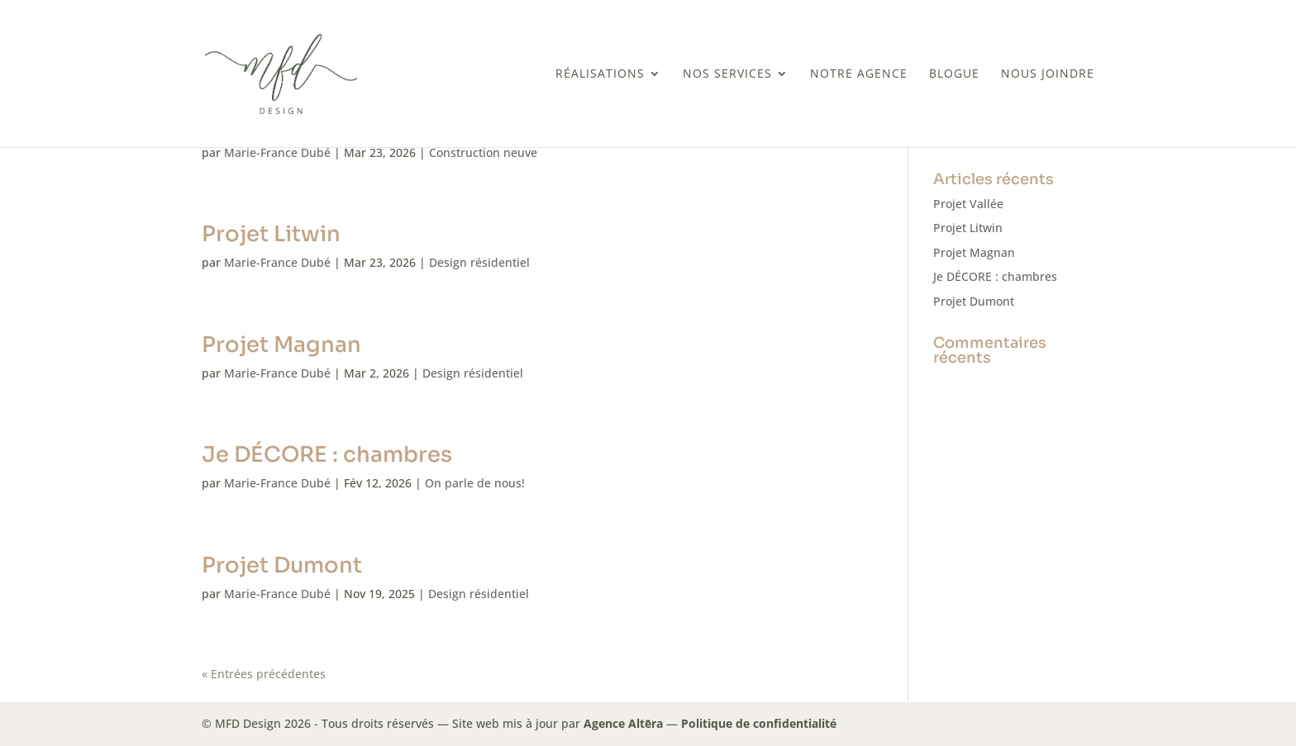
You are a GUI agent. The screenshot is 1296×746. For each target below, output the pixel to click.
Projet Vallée (968, 203)
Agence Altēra (623, 723)
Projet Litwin (271, 234)
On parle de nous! (475, 483)
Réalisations (600, 74)
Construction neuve (483, 152)
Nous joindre (1047, 74)
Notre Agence (859, 74)
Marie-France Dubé (277, 152)
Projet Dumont (282, 565)
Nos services (727, 74)
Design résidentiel (479, 262)
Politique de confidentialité (758, 723)
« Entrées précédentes (264, 674)
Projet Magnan (281, 345)
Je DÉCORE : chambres (327, 454)
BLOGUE (954, 74)
